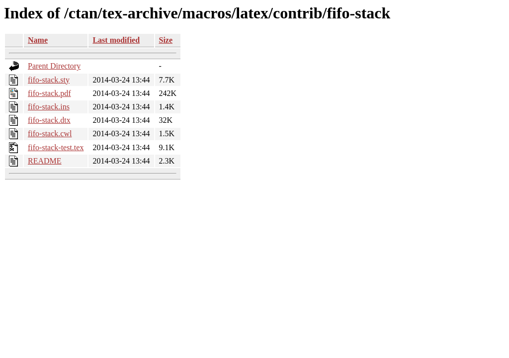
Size (166, 40)
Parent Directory (54, 66)
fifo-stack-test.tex (56, 147)
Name (38, 40)
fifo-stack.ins (49, 106)
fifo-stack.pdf (49, 93)
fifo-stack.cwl (50, 133)
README (45, 161)
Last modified (116, 40)
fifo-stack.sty (49, 80)
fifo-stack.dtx (49, 120)
